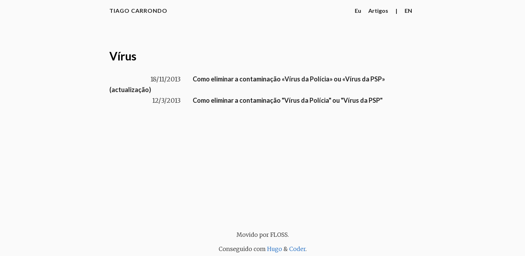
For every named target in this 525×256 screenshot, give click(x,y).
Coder (297, 248)
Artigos (378, 10)
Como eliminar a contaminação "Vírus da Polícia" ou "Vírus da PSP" (288, 100)
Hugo (274, 248)
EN (408, 10)
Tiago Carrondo (138, 10)
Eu (358, 10)
